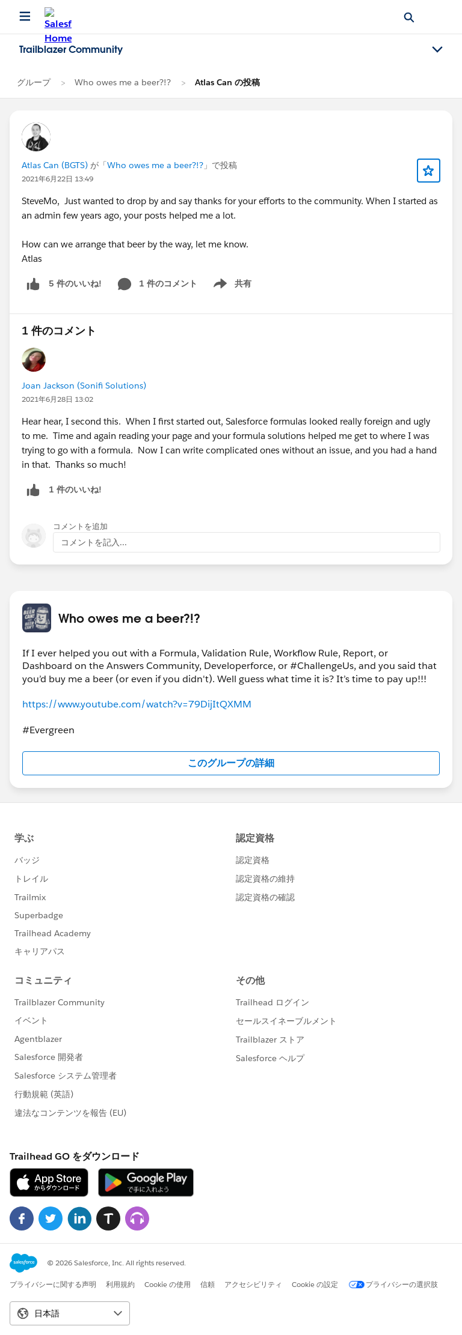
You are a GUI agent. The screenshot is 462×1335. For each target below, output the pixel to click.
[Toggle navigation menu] (437, 50)
